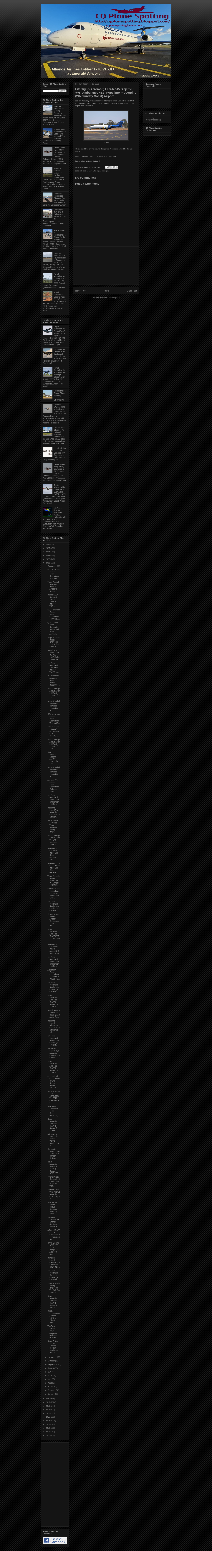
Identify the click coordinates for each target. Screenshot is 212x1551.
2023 (48, 555)
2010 (48, 1435)
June (50, 1375)
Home (106, 291)
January (51, 1394)
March (51, 1386)
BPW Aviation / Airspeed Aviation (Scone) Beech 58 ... (53, 680)
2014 (48, 1421)
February (52, 1390)
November (52, 1357)
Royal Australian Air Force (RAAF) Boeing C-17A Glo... (52, 1001)
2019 (48, 1402)
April (50, 1383)
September (53, 1364)
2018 (48, 1406)
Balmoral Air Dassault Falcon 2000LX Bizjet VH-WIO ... (52, 600)
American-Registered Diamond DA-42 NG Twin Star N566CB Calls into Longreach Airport (54, 199)
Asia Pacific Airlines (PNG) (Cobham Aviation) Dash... (52, 1208)
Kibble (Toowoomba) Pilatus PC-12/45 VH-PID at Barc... (53, 1317)
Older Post (132, 291)
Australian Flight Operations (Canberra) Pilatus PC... (53, 974)
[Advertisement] (106, 265)
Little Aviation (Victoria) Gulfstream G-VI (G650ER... (53, 731)
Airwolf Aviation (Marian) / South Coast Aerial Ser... (53, 1013)
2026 (48, 544)
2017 (48, 1410)
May (50, 1379)
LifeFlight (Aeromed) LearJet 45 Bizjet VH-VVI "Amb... (53, 667)
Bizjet (83, 171)
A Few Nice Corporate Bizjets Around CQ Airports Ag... (53, 948)
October (51, 1361)
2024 (48, 552)
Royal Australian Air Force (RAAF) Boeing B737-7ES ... (53, 1167)
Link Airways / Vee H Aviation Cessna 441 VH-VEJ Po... (53, 920)
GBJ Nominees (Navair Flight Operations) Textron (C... (53, 573)
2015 (48, 1417)
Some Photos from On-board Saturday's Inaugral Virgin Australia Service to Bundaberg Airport (54, 136)
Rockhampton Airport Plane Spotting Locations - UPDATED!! (60, 395)
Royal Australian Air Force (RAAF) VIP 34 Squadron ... (53, 935)
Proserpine (105, 171)
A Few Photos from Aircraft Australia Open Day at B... (53, 1194)
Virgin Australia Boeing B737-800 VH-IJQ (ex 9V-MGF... (53, 880)
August (51, 1368)
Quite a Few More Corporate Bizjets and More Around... (53, 628)
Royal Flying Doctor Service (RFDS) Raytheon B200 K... (52, 1346)
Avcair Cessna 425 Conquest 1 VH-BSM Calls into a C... (53, 1097)
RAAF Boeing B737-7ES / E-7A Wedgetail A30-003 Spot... (53, 1248)
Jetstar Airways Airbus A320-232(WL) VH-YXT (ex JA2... (53, 744)
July (50, 1372)
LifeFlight (96, 171)
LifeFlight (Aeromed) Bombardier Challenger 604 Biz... (53, 799)
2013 (48, 1424)
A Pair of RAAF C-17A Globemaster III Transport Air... (53, 1234)
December (52, 566)
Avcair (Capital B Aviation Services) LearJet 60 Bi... (53, 705)
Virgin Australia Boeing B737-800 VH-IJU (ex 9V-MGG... (53, 642)
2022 (48, 559)
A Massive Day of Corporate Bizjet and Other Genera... (53, 867)
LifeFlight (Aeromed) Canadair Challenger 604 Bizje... (53, 1275)
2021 (48, 563)
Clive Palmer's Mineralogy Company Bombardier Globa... (53, 893)
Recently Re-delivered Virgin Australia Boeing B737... (52, 826)
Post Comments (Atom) (111, 298)
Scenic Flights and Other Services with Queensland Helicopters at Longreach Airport (54, 454)
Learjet (89, 171)
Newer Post (80, 291)
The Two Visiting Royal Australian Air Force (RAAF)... (52, 1332)
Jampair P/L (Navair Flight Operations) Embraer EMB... (53, 785)
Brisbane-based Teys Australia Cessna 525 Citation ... (53, 812)
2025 (48, 548)
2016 (48, 1413)
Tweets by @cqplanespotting (153, 119)
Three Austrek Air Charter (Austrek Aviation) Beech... (53, 586)
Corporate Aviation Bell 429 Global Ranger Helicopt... (53, 1153)
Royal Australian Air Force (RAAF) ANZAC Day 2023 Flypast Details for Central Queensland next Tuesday (54, 281)
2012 (48, 1428)
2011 (48, 1432)
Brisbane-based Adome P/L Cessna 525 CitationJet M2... (53, 1026)
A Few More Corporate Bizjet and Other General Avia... (52, 854)
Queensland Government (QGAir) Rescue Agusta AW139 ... (53, 1082)
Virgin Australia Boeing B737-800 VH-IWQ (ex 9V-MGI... (53, 1287)
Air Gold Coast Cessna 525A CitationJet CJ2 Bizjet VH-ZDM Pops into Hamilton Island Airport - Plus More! (54, 356)
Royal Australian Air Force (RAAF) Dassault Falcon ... (52, 1302)
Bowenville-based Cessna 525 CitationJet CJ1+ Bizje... (53, 1262)
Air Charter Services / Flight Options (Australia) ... (53, 1110)
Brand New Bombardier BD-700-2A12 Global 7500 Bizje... (53, 654)
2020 (48, 1398)
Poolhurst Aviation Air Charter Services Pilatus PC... (53, 1221)
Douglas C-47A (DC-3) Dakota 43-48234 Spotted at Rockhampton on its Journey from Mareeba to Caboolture (54, 218)
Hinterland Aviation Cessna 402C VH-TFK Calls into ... (52, 758)
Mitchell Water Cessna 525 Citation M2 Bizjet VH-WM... (53, 1181)
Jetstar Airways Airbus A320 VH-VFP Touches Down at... (53, 840)
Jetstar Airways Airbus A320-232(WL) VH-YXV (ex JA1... (53, 693)
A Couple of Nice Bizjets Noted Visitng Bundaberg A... (53, 1140)
